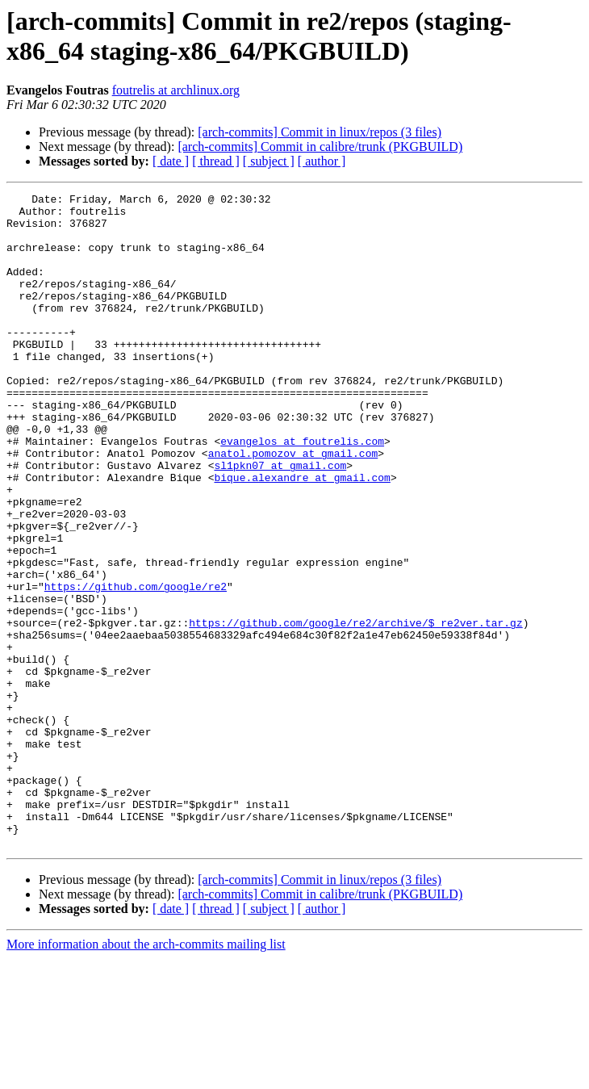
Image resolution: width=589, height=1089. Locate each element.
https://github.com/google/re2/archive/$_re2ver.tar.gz (355, 709)
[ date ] (170, 161)
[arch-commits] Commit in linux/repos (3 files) (319, 132)
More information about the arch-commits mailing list (146, 1075)
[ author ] (322, 161)
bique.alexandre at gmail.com (302, 535)
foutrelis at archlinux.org (176, 90)
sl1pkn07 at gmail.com (280, 520)
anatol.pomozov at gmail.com (293, 506)
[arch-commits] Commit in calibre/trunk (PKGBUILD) (320, 146)
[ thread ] (216, 161)
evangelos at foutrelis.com (302, 491)
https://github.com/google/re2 (135, 666)
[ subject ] (268, 161)
